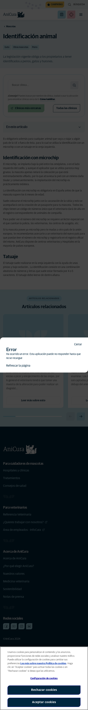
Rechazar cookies (44, 689)
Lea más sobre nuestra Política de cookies (43, 663)
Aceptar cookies (44, 702)
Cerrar (78, 344)
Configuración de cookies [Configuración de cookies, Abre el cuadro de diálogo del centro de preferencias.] (44, 678)
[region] (44, 678)
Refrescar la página (18, 365)
